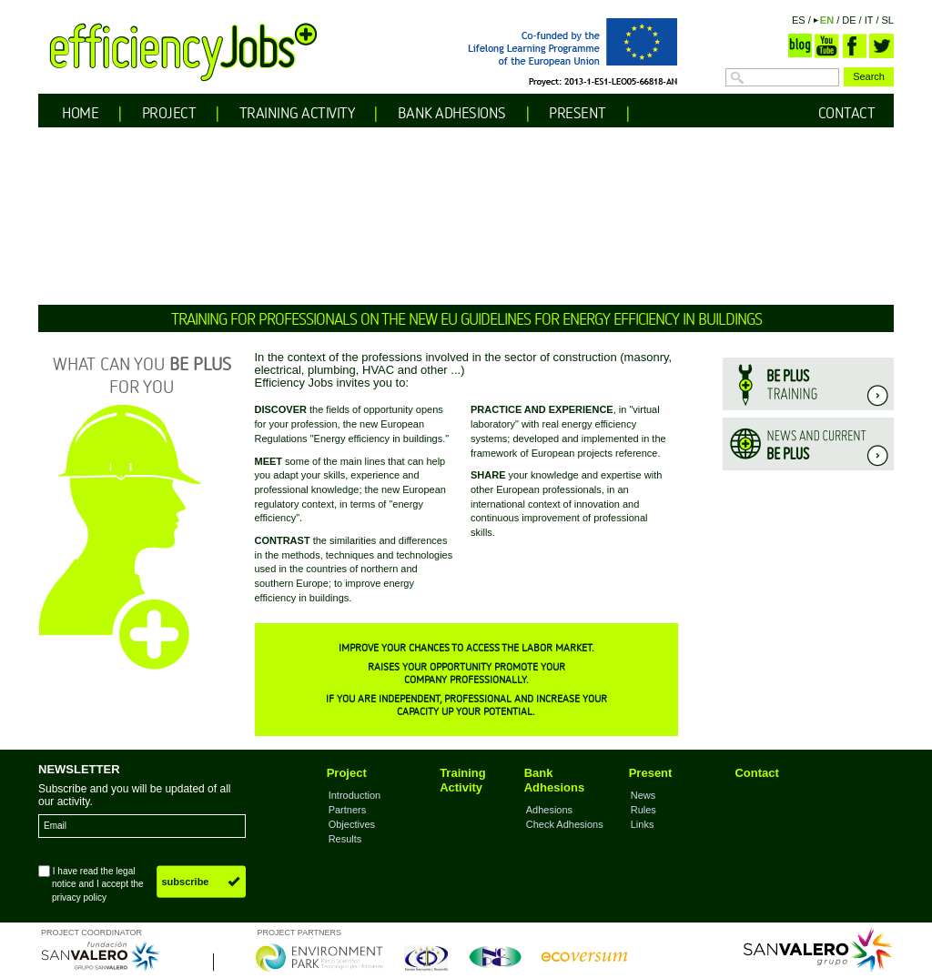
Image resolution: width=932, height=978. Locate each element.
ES (798, 20)
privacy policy (79, 897)
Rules (643, 809)
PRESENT (577, 112)
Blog (800, 46)
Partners (348, 809)
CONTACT (847, 112)
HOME (80, 112)
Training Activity (463, 780)
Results (345, 838)
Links (642, 824)
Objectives (352, 824)
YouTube (827, 46)
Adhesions (549, 809)
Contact (756, 773)
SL (888, 20)
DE (849, 20)
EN (827, 20)
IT (869, 20)
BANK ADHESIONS (452, 112)
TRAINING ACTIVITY (297, 112)
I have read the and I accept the (91, 883)
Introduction (354, 795)
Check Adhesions (564, 824)
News (643, 795)
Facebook (854, 46)
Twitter (881, 46)
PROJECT (169, 112)
